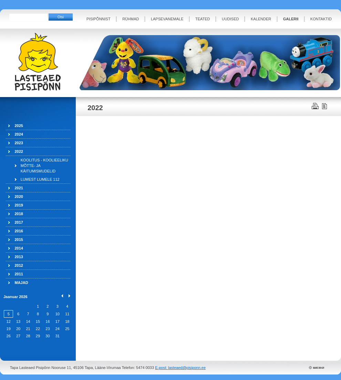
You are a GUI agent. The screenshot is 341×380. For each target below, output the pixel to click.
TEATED (202, 19)
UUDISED (230, 19)
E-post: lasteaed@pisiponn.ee (180, 368)
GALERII (291, 19)
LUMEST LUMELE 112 (40, 179)
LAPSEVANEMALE (167, 19)
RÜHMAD (130, 19)
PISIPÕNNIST (98, 19)
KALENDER (261, 19)
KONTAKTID (321, 19)
